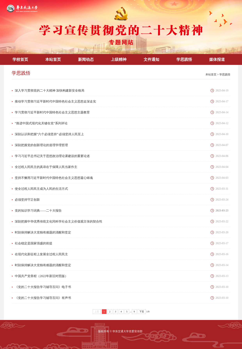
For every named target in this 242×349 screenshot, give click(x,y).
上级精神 (118, 59)
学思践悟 (184, 59)
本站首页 (53, 59)
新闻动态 (86, 59)
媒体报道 (217, 59)
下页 (141, 311)
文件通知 (151, 59)
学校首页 (20, 59)
